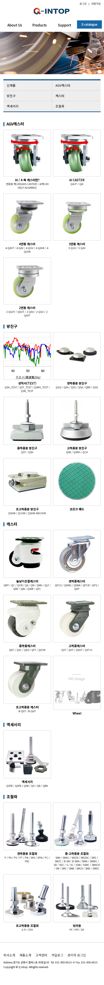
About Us (14, 25)
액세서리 (27, 106)
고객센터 (41, 955)
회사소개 (9, 955)
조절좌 (76, 106)
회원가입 (96, 3)
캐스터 (76, 96)
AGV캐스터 (76, 85)
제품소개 (25, 955)
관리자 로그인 (77, 955)
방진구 (27, 96)
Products (39, 25)
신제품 (27, 85)
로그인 (83, 3)
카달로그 (57, 955)
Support (64, 25)
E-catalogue (89, 24)
